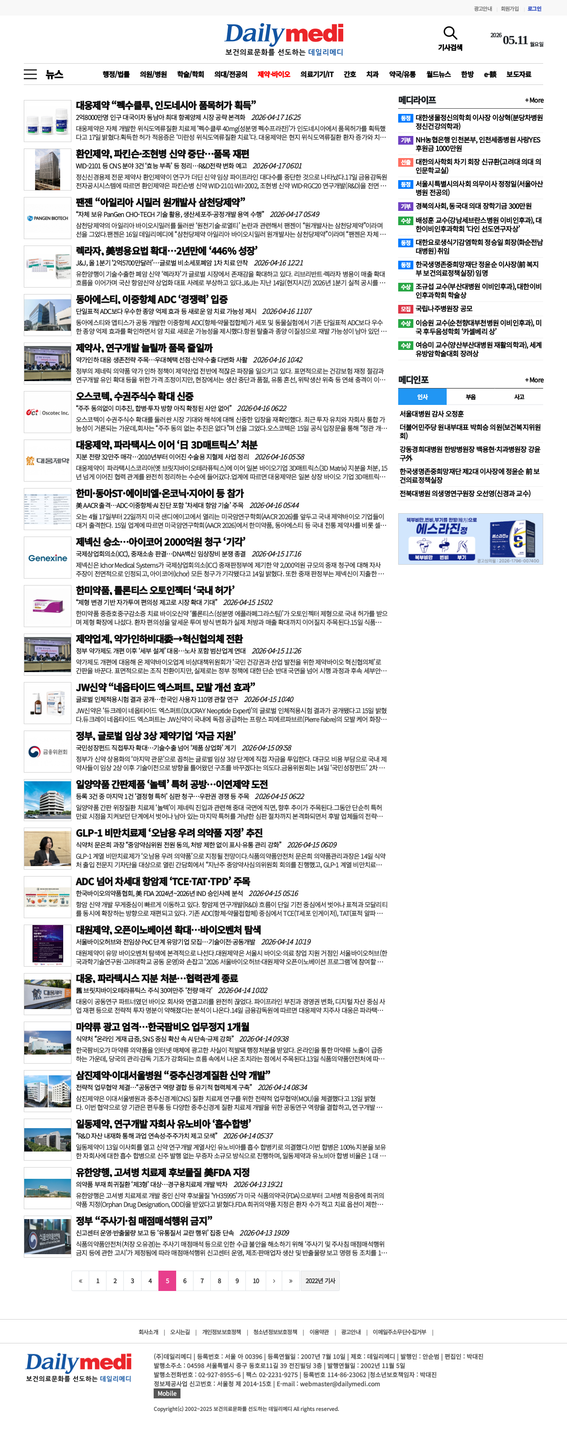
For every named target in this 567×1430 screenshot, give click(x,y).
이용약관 (319, 1332)
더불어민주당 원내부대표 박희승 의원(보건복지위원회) (470, 431)
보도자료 (518, 74)
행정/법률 (116, 74)
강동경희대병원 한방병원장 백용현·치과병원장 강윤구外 (469, 453)
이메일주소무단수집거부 (399, 1332)
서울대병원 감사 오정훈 (431, 413)
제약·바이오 (274, 74)
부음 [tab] (471, 396)
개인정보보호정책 (221, 1332)
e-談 (490, 74)
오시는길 (180, 1332)
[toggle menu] (30, 72)
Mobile (167, 1393)
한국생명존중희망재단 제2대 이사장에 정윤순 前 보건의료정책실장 (469, 475)
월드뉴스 (438, 74)
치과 (372, 74)
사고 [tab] (519, 396)
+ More (534, 99)
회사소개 (148, 1332)
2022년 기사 (320, 1280)
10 (256, 1280)
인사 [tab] (422, 396)
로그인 (534, 8)
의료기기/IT (316, 74)
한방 (467, 74)
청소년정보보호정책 (275, 1332)
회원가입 (510, 8)
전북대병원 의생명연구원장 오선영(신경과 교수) (464, 493)
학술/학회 (190, 74)
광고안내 (483, 8)
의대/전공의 (230, 74)
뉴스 (54, 74)
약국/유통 (402, 74)
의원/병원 (153, 74)
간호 (350, 74)
